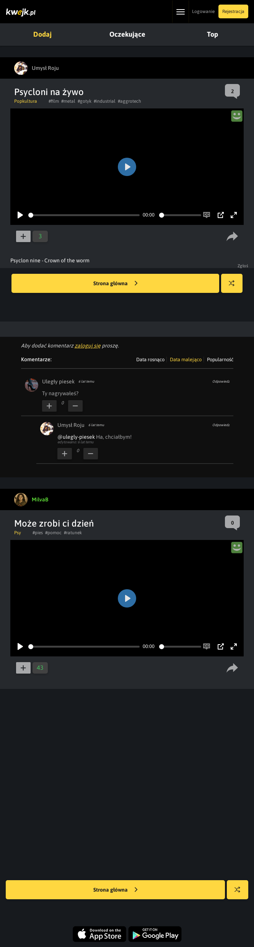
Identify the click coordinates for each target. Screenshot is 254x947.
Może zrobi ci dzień (54, 523)
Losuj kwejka (235, 287)
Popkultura (25, 101)
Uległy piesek (58, 381)
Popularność (220, 359)
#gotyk (84, 101)
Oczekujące (127, 34)
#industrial (105, 101)
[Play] (20, 215)
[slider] (84, 215)
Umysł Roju (71, 425)
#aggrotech (129, 101)
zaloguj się (88, 346)
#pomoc (53, 532)
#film (54, 101)
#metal (68, 101)
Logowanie (203, 11)
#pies (38, 532)
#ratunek (73, 532)
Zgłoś (243, 265)
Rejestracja (233, 11)
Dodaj (42, 34)
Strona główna (115, 283)
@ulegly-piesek (76, 437)
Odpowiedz (221, 381)
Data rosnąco (150, 359)
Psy (17, 532)
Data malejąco (186, 359)
